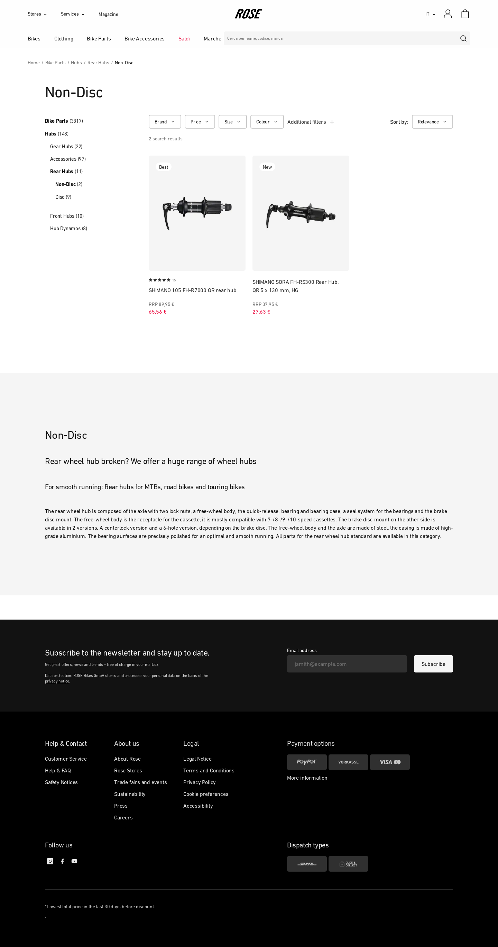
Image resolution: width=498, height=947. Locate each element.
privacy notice (57, 681)
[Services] (80, 14)
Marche (212, 38)
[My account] (448, 14)
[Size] (233, 122)
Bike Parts (64, 121)
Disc (63, 197)
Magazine (108, 14)
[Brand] (165, 122)
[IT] (430, 14)
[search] (463, 38)
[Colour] (267, 122)
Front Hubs (67, 216)
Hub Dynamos (68, 228)
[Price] (200, 122)
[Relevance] (432, 122)
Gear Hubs (66, 146)
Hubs (56, 134)
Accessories (68, 159)
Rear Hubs (66, 171)
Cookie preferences (205, 794)
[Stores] (44, 14)
